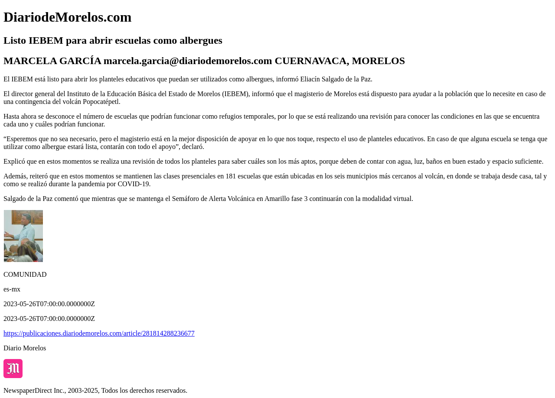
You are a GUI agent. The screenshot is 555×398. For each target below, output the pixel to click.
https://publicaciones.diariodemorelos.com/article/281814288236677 (99, 333)
